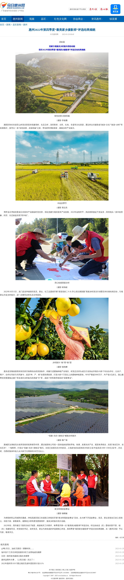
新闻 (8, 24)
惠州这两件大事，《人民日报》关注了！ (18, 560)
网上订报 (65, 570)
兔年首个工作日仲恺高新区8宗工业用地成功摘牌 (21, 552)
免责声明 (72, 570)
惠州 (25, 24)
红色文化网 (60, 19)
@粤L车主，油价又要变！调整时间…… (17, 549)
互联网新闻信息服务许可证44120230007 (83, 572)
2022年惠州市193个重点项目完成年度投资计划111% (22, 563)
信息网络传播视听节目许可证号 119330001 (55, 572)
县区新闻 (17, 24)
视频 (31, 19)
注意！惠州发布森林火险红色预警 (15, 556)
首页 (3, 19)
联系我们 (58, 570)
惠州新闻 (18, 19)
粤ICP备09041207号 (34, 572)
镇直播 (113, 19)
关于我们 (52, 570)
